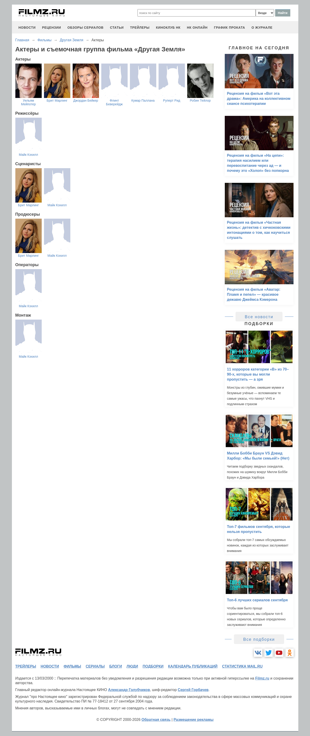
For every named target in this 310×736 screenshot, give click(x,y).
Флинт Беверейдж (114, 102)
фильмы (72, 666)
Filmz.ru (262, 678)
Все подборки (259, 639)
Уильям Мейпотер (28, 102)
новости (27, 27)
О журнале (262, 27)
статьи (117, 27)
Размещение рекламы (193, 720)
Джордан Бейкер (85, 100)
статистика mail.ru (242, 666)
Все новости (259, 317)
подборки (153, 666)
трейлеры (140, 27)
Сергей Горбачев (193, 690)
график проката (229, 27)
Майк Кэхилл (28, 154)
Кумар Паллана (143, 100)
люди (132, 666)
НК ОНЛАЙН (197, 27)
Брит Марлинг (57, 100)
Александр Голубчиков (129, 690)
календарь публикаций (193, 666)
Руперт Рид (171, 100)
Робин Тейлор (200, 100)
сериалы (95, 666)
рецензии (51, 27)
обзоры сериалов (85, 27)
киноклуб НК (168, 27)
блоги (115, 666)
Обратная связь (156, 720)
